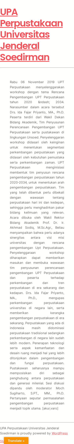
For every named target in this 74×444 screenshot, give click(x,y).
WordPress (60, 433)
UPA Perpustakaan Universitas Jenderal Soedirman (31, 34)
